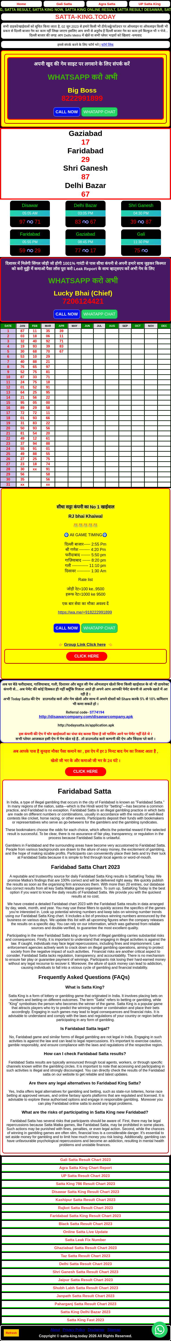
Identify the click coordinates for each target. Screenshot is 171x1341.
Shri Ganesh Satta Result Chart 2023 (85, 1272)
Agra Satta (106, 4)
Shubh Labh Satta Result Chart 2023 (85, 1288)
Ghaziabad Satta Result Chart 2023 (85, 1248)
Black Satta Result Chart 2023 (85, 1224)
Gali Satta (64, 4)
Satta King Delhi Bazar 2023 (85, 1312)
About (55, 1330)
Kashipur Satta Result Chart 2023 (85, 1200)
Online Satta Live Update (85, 1232)
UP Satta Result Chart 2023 (85, 1176)
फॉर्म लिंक (107, 45)
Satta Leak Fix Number (85, 1240)
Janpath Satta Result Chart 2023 (85, 1296)
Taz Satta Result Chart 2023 (85, 1256)
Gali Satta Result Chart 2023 (85, 1160)
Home (21, 4)
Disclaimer (96, 1330)
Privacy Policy (74, 1330)
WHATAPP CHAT (99, 111)
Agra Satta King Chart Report (85, 1168)
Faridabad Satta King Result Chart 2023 (85, 1216)
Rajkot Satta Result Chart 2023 (85, 1208)
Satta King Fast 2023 (85, 1320)
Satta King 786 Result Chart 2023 (85, 1184)
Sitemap (113, 1330)
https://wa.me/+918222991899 (85, 612)
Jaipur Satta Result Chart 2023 (85, 1280)
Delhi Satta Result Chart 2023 (85, 1264)
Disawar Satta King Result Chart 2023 (85, 1192)
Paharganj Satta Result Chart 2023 (85, 1304)
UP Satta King (150, 4)
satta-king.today (85, 16)
